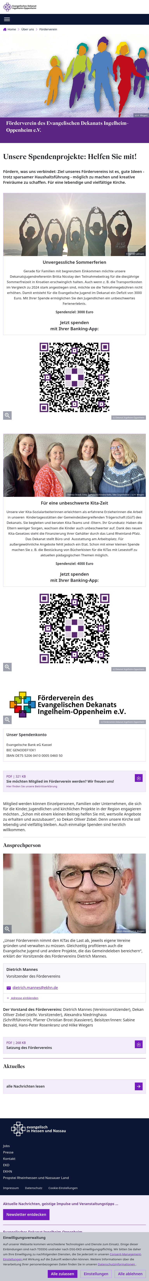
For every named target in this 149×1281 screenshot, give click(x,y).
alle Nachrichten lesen (25, 1086)
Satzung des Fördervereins (29, 1047)
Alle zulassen (62, 1273)
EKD (6, 1165)
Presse (8, 1152)
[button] (74, 998)
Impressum (11, 1188)
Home (9, 29)
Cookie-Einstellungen (63, 1188)
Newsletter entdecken (26, 1214)
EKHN (7, 1171)
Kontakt (9, 1158)
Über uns (27, 29)
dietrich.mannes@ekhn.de (35, 987)
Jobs (6, 1146)
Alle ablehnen (130, 1273)
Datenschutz (33, 1188)
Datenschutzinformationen (117, 1264)
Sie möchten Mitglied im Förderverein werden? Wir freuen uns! (60, 781)
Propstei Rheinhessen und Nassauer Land (36, 1177)
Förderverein (48, 29)
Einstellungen (96, 1273)
